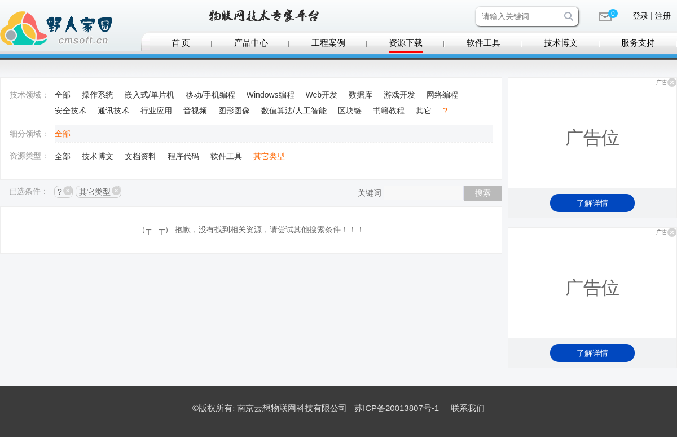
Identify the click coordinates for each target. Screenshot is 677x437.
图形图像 (234, 110)
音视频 (195, 110)
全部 (63, 94)
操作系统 (97, 94)
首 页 (181, 42)
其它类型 (269, 156)
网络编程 (442, 94)
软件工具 (483, 42)
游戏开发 (399, 94)
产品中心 (251, 42)
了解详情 (592, 203)
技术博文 (561, 42)
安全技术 (70, 110)
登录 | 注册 (651, 15)
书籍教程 (389, 110)
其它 (424, 110)
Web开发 (322, 94)
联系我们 (468, 408)
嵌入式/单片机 (149, 94)
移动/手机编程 (210, 94)
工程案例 (328, 42)
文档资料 (140, 156)
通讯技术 (113, 110)
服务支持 (638, 42)
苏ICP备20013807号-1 (396, 408)
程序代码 (183, 156)
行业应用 (156, 110)
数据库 (360, 94)
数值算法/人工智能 (294, 110)
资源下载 (406, 42)
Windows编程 (270, 94)
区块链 (350, 110)
